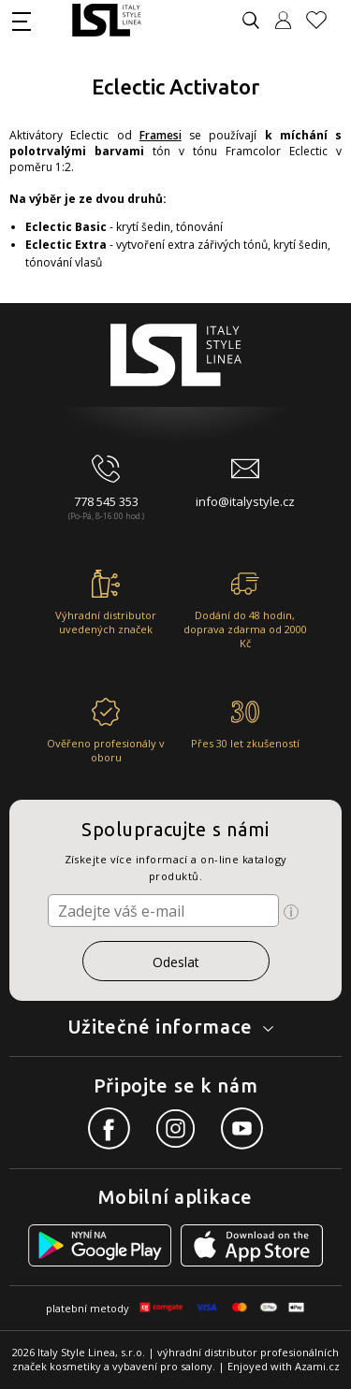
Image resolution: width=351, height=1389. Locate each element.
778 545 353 (106, 501)
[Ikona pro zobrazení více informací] (291, 911)
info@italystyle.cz (245, 501)
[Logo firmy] (106, 20)
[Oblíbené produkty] (324, 20)
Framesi (160, 135)
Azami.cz (317, 1366)
